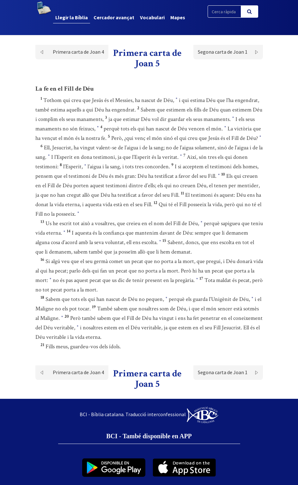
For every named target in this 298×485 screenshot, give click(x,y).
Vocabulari (152, 17)
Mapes (177, 17)
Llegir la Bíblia (71, 17)
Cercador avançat (114, 17)
